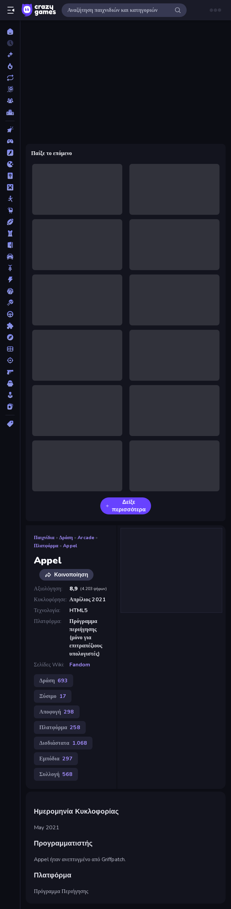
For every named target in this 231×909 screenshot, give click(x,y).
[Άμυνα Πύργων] (10, 233)
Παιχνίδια (44, 537)
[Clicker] (10, 129)
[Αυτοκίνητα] (10, 256)
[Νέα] (10, 54)
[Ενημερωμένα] (10, 77)
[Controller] (10, 141)
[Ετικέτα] (10, 424)
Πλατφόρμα (46, 546)
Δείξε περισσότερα (126, 505)
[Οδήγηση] (10, 314)
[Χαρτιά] (10, 406)
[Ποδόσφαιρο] (10, 349)
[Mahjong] (10, 176)
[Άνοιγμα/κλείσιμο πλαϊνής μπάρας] (11, 10)
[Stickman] (10, 199)
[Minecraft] (10, 187)
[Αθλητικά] (10, 222)
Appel (70, 546)
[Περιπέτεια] (10, 337)
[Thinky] (10, 210)
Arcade (86, 537)
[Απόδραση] (10, 245)
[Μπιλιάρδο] (10, 302)
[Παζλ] (10, 326)
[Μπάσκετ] (10, 291)
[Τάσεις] (10, 66)
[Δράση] (10, 279)
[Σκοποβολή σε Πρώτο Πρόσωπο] (10, 372)
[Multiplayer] (10, 101)
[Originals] (10, 89)
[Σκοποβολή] (10, 360)
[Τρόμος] (10, 383)
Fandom (79, 664)
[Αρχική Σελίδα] (10, 31)
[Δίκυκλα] (10, 268)
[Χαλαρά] (10, 395)
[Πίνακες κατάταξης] (10, 112)
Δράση (66, 537)
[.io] (10, 164)
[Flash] (10, 152)
